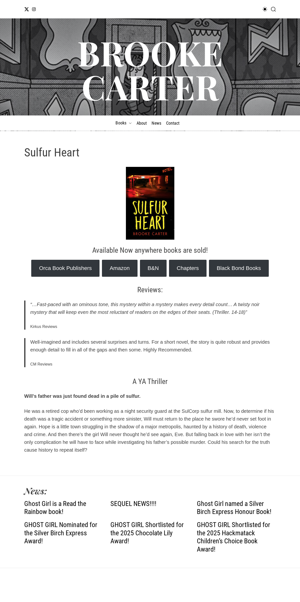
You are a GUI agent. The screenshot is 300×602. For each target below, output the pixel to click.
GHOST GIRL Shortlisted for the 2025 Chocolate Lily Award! (147, 533)
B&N (153, 268)
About (142, 123)
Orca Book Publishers (65, 268)
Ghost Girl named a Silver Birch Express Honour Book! (234, 508)
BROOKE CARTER (150, 69)
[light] (264, 9)
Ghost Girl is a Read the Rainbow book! (55, 508)
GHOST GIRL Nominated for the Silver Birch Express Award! (60, 533)
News (156, 123)
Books (123, 123)
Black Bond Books (239, 268)
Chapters (188, 268)
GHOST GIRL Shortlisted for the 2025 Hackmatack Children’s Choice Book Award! (233, 537)
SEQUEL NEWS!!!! (133, 504)
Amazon (120, 268)
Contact (173, 123)
